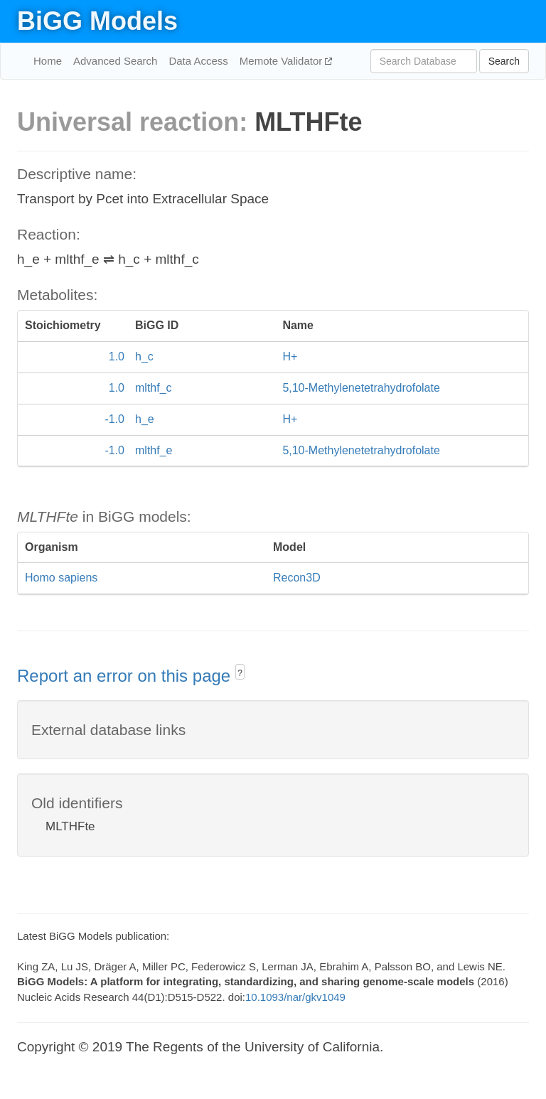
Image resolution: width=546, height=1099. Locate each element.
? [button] (239, 673)
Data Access (198, 61)
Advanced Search (115, 61)
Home (47, 61)
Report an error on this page (126, 675)
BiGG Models (97, 21)
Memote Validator (283, 61)
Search (504, 61)
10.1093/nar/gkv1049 (295, 997)
